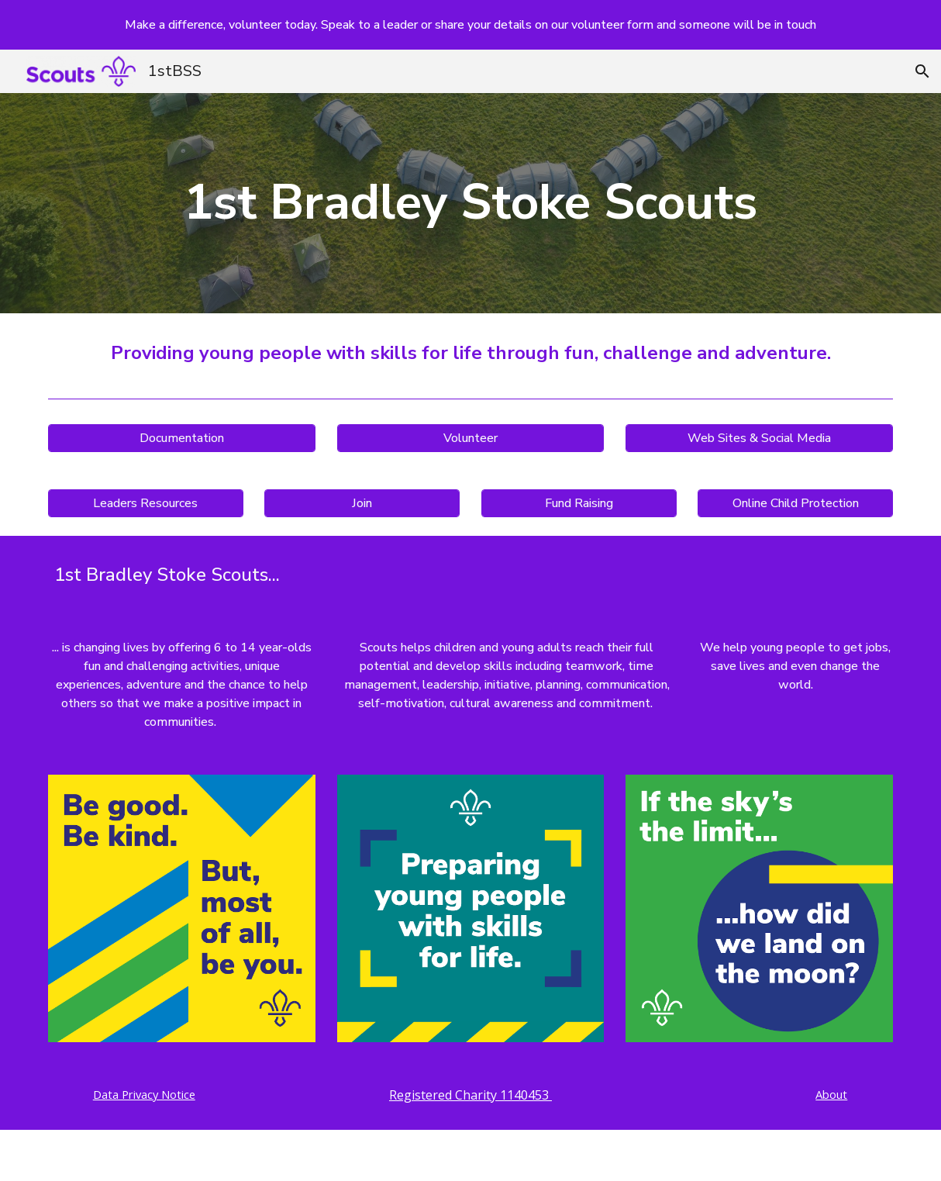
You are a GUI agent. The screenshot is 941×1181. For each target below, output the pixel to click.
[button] (922, 71)
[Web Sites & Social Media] (759, 438)
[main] (470, 202)
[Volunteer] (471, 438)
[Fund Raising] (579, 503)
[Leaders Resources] (146, 503)
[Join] (362, 503)
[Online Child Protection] (795, 503)
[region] (470, 25)
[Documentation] (182, 438)
